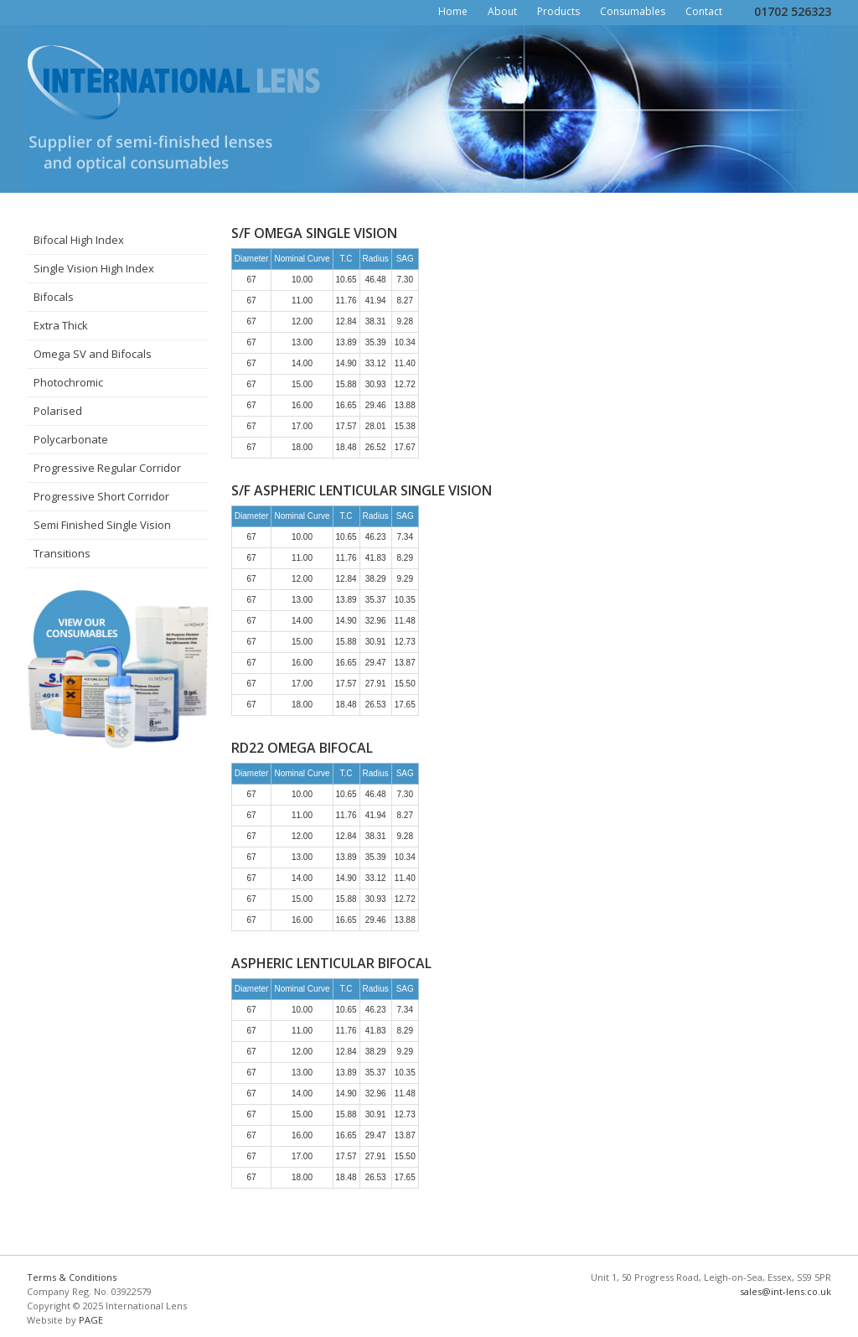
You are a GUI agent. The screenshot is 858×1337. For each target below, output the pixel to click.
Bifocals (54, 296)
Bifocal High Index (79, 239)
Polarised (58, 410)
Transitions (62, 553)
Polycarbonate (71, 439)
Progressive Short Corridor (101, 496)
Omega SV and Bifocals (93, 353)
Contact (703, 11)
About (502, 11)
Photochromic (68, 382)
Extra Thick (61, 325)
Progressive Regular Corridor (107, 467)
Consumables (632, 11)
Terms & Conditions (71, 1277)
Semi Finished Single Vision (102, 524)
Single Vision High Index (94, 268)
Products (558, 11)
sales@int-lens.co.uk (785, 1291)
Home (453, 11)
